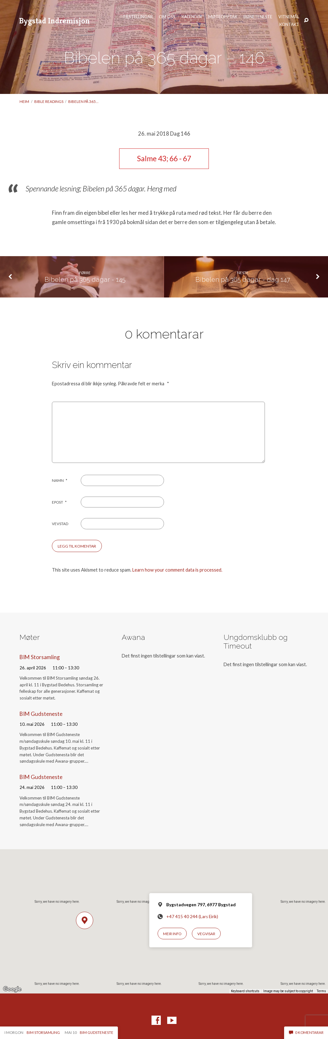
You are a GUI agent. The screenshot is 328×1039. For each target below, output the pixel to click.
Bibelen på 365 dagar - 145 (85, 279)
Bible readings (48, 101)
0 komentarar (306, 1032)
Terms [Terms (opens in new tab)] (321, 991)
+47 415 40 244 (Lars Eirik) (192, 916)
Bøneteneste (257, 17)
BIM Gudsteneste (41, 713)
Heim (24, 101)
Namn (59, 480)
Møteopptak (222, 17)
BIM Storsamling (40, 657)
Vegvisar (206, 934)
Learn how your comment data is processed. (177, 570)
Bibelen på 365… (83, 101)
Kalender (192, 17)
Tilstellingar (138, 17)
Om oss (167, 17)
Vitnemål (288, 17)
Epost (59, 502)
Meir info (172, 934)
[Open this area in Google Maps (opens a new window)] (12, 989)
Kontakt (289, 24)
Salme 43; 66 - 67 (164, 158)
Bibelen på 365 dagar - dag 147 (242, 279)
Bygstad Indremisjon (54, 20)
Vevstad (60, 524)
